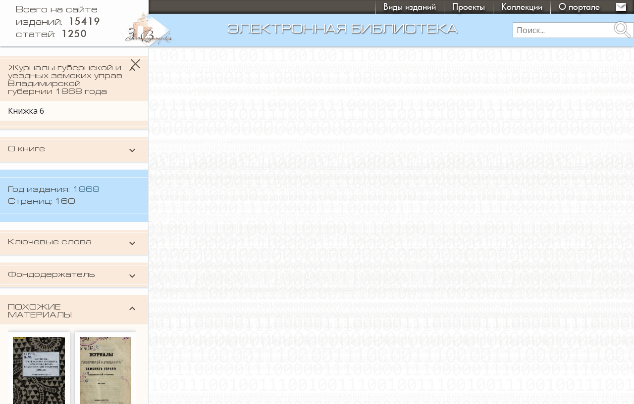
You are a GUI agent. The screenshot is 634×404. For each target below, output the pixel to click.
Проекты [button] (468, 6)
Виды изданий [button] (409, 6)
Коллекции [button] (521, 6)
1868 (86, 189)
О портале (579, 6)
